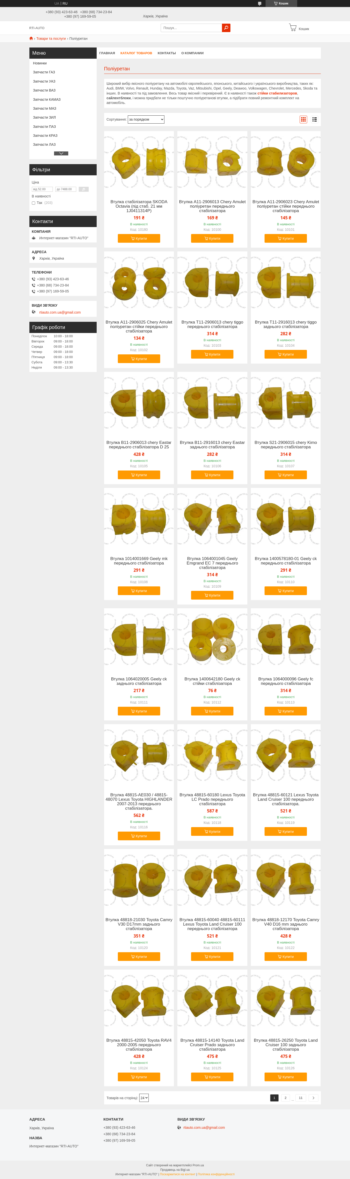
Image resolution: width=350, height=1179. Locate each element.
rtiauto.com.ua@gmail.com (60, 312)
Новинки (40, 63)
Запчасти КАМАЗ (47, 99)
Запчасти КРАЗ (45, 136)
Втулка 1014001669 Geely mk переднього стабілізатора (139, 561)
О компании (192, 53)
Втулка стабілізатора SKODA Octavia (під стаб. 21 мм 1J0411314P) (138, 206)
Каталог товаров (136, 53)
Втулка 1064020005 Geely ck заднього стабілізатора (139, 681)
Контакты (167, 53)
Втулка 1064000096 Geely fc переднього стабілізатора (285, 681)
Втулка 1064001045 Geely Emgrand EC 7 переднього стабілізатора (212, 563)
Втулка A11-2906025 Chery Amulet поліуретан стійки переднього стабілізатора (139, 326)
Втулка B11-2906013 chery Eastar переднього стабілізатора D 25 (138, 444)
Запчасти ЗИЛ (44, 117)
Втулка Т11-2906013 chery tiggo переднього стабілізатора (212, 324)
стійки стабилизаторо (276, 93)
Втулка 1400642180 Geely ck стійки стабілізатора (212, 681)
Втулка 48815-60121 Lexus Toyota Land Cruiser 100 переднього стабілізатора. (286, 799)
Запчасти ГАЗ (44, 72)
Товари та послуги (51, 39)
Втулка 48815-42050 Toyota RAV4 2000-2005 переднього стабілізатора (139, 1045)
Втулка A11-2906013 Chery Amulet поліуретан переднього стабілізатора (212, 206)
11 (300, 1098)
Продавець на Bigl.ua (175, 1170)
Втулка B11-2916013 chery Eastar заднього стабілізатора (212, 444)
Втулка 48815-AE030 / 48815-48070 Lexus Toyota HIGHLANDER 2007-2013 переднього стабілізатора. (139, 802)
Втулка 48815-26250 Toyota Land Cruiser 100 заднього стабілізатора (286, 1045)
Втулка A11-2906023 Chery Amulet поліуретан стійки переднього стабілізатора (285, 206)
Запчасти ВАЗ (44, 90)
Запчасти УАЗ (44, 81)
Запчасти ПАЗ (44, 127)
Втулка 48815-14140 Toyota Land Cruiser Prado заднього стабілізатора (212, 1045)
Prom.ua (198, 1165)
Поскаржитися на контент (177, 1174)
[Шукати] (226, 28)
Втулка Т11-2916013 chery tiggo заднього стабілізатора (286, 324)
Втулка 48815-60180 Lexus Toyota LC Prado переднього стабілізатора (212, 799)
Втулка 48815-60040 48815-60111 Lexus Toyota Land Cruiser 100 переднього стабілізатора (212, 924)
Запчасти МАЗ (44, 108)
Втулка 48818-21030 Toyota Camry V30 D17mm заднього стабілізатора (138, 924)
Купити (141, 238)
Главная (107, 53)
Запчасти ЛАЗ (44, 144)
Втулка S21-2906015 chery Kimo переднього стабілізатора (286, 444)
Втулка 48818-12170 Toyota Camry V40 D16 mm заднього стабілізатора (285, 924)
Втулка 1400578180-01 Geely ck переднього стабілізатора (286, 561)
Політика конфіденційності (216, 1174)
